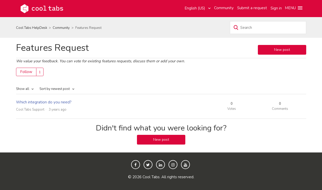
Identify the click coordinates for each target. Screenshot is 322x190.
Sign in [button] (276, 8)
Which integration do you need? (44, 102)
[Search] (268, 27)
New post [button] (282, 49)
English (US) (195, 8)
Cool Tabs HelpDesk (31, 28)
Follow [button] (26, 71)
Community (224, 7)
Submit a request (252, 7)
